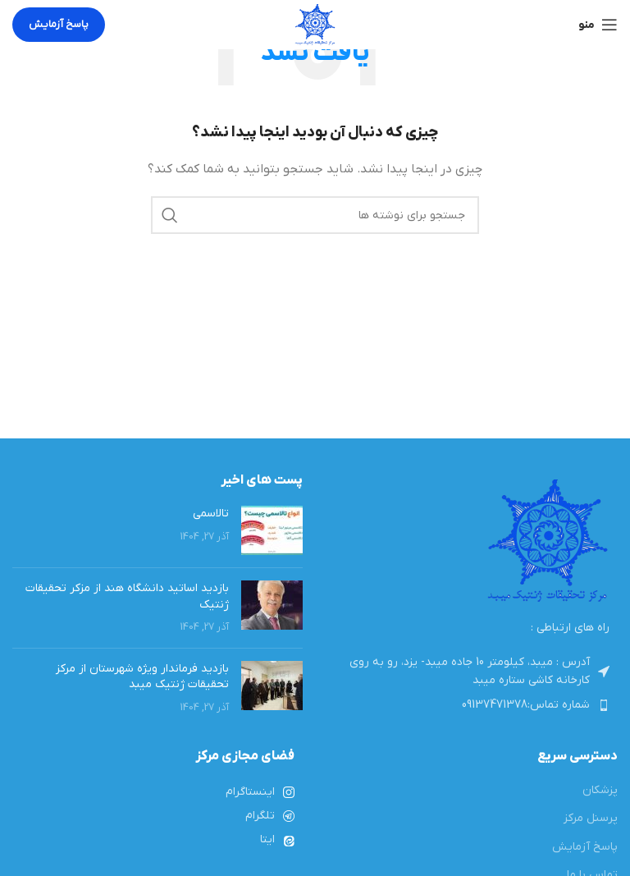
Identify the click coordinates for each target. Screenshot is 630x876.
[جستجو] (315, 215)
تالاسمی (211, 513)
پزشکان (600, 790)
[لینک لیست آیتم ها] (472, 705)
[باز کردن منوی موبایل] (598, 24)
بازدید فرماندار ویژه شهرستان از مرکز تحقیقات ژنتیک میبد (142, 677)
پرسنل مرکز (591, 818)
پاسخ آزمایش (59, 24)
